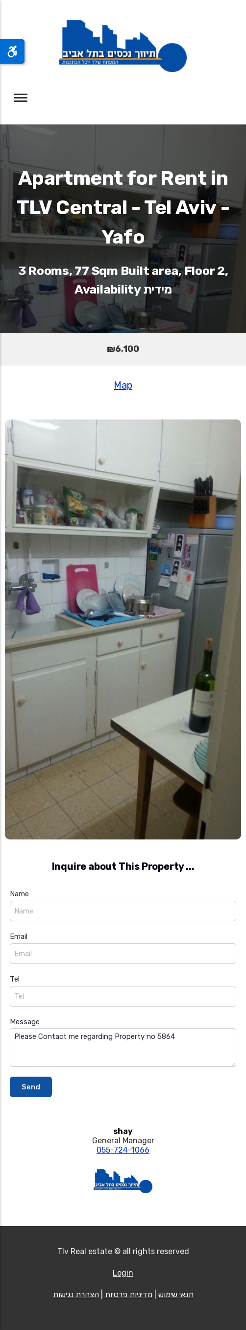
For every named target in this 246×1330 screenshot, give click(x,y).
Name (19, 893)
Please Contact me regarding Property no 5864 (123, 1047)
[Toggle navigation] (20, 98)
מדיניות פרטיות (128, 1294)
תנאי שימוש (176, 1294)
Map (123, 385)
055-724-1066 (123, 1150)
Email (18, 936)
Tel (15, 979)
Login (123, 1273)
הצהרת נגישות (76, 1294)
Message (25, 1021)
